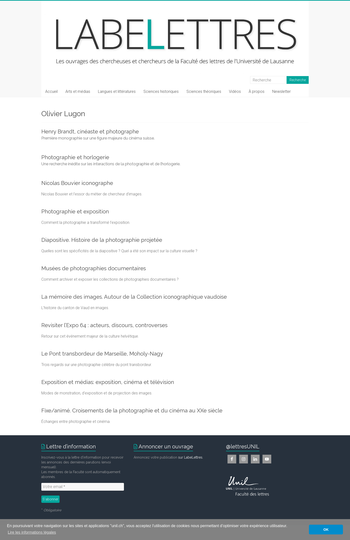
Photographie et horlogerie (75, 157)
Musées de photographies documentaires (93, 268)
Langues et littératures (117, 91)
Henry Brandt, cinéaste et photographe (90, 131)
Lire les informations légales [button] (32, 532)
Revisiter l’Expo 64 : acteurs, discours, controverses (104, 325)
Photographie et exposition (75, 211)
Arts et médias (77, 91)
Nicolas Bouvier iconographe (77, 183)
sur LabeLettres (190, 457)
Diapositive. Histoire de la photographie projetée (101, 240)
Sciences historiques (161, 91)
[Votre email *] (82, 487)
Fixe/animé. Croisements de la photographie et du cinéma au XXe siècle (131, 410)
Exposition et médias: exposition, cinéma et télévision (107, 382)
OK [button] (326, 529)
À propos (256, 91)
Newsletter (281, 91)
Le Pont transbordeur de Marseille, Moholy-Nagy (102, 353)
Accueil (51, 91)
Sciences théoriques (203, 91)
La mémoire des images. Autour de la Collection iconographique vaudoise (134, 297)
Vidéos (235, 91)
